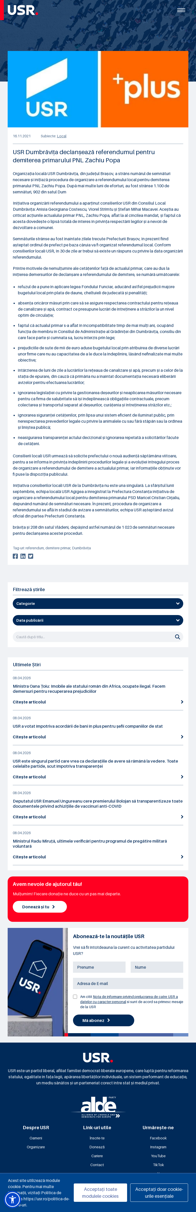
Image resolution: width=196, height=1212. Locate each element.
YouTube (158, 1156)
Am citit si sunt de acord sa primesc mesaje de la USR (131, 1001)
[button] (12, 1199)
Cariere (97, 1156)
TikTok (158, 1165)
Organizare (36, 1147)
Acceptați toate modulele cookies (100, 1193)
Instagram (158, 1147)
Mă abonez (96, 1020)
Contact (97, 1165)
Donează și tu (38, 906)
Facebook (158, 1138)
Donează (97, 1147)
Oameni (36, 1138)
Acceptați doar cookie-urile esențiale (159, 1193)
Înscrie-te (97, 1138)
